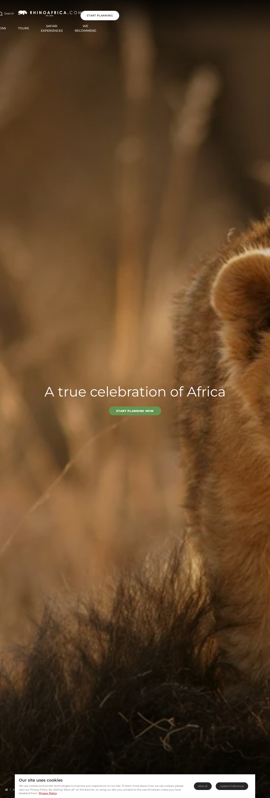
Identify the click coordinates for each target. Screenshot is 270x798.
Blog (206, 22)
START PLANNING (247, 11)
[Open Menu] (10, 11)
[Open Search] (29, 11)
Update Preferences (232, 786)
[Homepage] (6, 789)
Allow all (203, 786)
